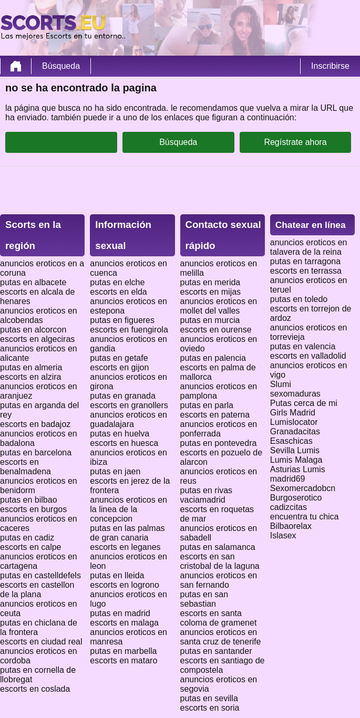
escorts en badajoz (35, 424)
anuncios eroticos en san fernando (219, 580)
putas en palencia (213, 357)
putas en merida (210, 282)
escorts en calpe (30, 547)
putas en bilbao (28, 499)
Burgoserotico (296, 497)
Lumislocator (294, 422)
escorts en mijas (210, 291)
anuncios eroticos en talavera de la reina (308, 247)
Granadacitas (295, 431)
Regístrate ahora (295, 142)
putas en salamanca (217, 547)
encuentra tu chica (304, 516)
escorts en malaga (124, 622)
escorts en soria (210, 707)
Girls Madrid (292, 412)
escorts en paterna (215, 414)
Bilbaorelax (291, 526)
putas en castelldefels (40, 575)
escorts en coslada (35, 688)
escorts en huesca (124, 443)
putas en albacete (33, 282)
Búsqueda (61, 65)
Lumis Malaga (296, 459)
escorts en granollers (129, 405)
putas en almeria (31, 367)
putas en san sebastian (204, 599)
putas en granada (123, 395)
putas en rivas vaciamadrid (206, 495)
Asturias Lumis (297, 469)
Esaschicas (291, 440)
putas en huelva (119, 433)
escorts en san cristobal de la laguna (220, 561)
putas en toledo (298, 299)
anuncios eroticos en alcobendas (38, 315)
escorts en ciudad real (41, 641)
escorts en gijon (119, 367)
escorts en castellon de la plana (37, 589)
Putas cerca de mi (303, 403)
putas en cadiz (27, 537)
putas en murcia (210, 320)
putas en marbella (123, 651)
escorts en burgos (33, 509)
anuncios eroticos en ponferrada (219, 429)
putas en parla (206, 405)
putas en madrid (120, 613)
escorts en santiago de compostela (222, 665)
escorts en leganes (125, 547)
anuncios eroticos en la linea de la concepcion (128, 509)
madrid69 (287, 478)
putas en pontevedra (218, 443)
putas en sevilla (209, 698)
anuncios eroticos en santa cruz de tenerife (220, 637)
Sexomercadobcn (303, 488)
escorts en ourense (216, 329)
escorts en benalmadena (25, 466)
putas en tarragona (305, 261)
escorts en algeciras (37, 339)
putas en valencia (303, 346)
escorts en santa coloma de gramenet (218, 618)
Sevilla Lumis (295, 450)
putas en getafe (119, 357)
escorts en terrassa (306, 270)
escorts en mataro (123, 660)
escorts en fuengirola (129, 329)
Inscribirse (330, 65)
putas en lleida (117, 575)
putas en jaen (115, 471)
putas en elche (117, 282)
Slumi (280, 384)
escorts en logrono (124, 584)
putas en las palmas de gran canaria (127, 533)
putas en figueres (122, 320)
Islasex (283, 535)
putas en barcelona (35, 452)
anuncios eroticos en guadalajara (128, 419)
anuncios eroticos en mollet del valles (219, 306)
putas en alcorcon (33, 329)
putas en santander (216, 651)
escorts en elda (118, 291)
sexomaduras (295, 393)
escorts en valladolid (308, 355)
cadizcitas (288, 507)
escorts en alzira (30, 376)
